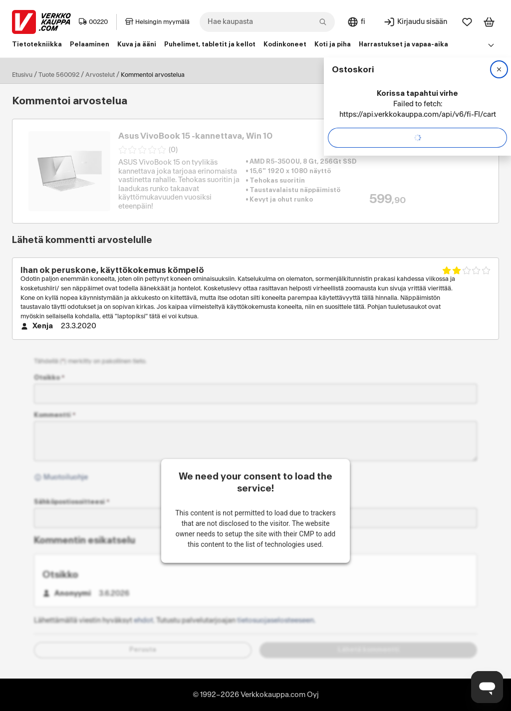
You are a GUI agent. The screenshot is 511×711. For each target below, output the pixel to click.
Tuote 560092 (58, 75)
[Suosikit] (467, 22)
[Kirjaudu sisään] (415, 22)
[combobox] (267, 22)
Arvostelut (100, 75)
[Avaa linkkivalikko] (491, 45)
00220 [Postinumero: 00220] (93, 22)
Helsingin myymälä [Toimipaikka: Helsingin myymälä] (157, 22)
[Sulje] (499, 69)
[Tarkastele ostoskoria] (489, 22)
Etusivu (22, 75)
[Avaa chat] (487, 687)
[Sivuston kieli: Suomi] (356, 22)
